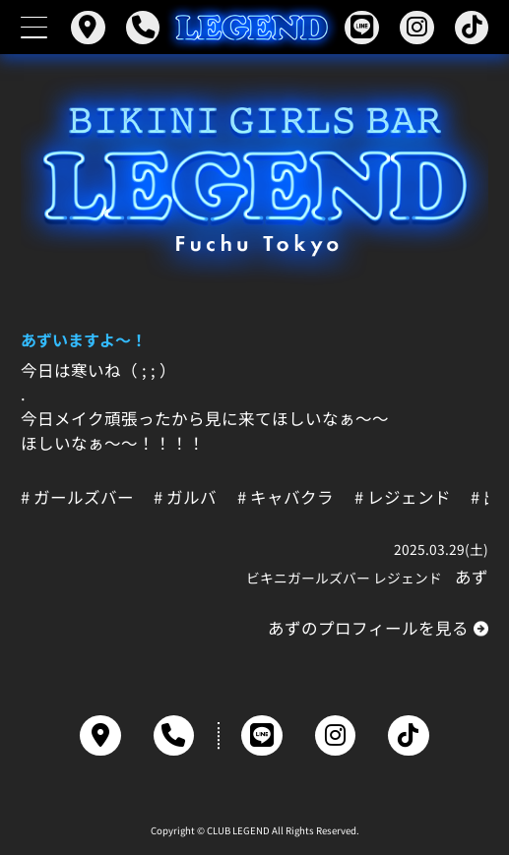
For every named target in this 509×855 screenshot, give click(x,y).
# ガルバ (185, 497)
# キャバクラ (285, 497)
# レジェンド (402, 497)
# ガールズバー (77, 497)
